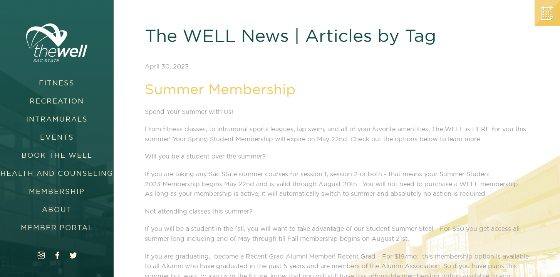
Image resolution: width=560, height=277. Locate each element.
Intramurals (57, 119)
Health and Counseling (56, 173)
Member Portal (57, 227)
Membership (57, 191)
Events (57, 137)
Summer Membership (220, 89)
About (57, 209)
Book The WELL (57, 155)
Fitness (57, 83)
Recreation (57, 101)
